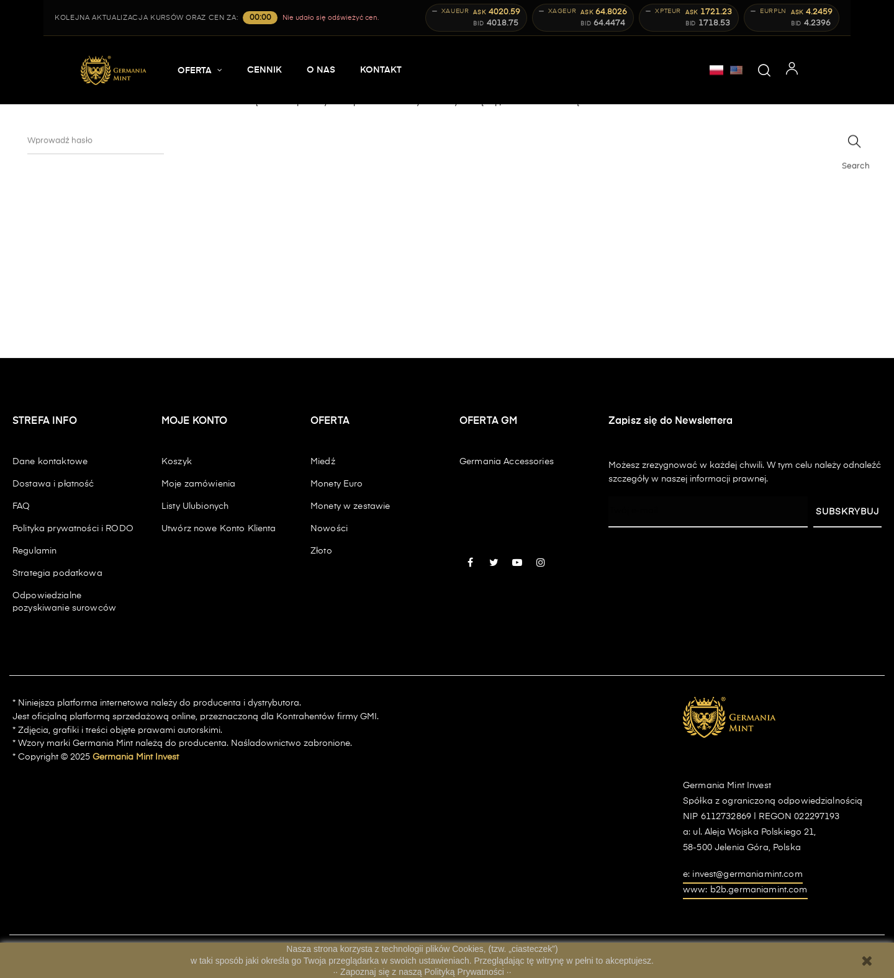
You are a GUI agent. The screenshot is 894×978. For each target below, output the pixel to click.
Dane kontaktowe (50, 461)
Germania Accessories (506, 461)
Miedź (322, 461)
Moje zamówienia (198, 484)
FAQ (21, 506)
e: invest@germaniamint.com (743, 874)
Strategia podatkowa (57, 573)
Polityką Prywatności (466, 972)
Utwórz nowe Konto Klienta (218, 528)
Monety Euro (336, 484)
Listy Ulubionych (194, 506)
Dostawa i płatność (53, 484)
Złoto (321, 551)
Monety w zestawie (350, 506)
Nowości (329, 528)
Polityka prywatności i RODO (72, 528)
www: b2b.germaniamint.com (745, 890)
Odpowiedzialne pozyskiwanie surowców (64, 601)
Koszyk (176, 461)
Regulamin (34, 551)
